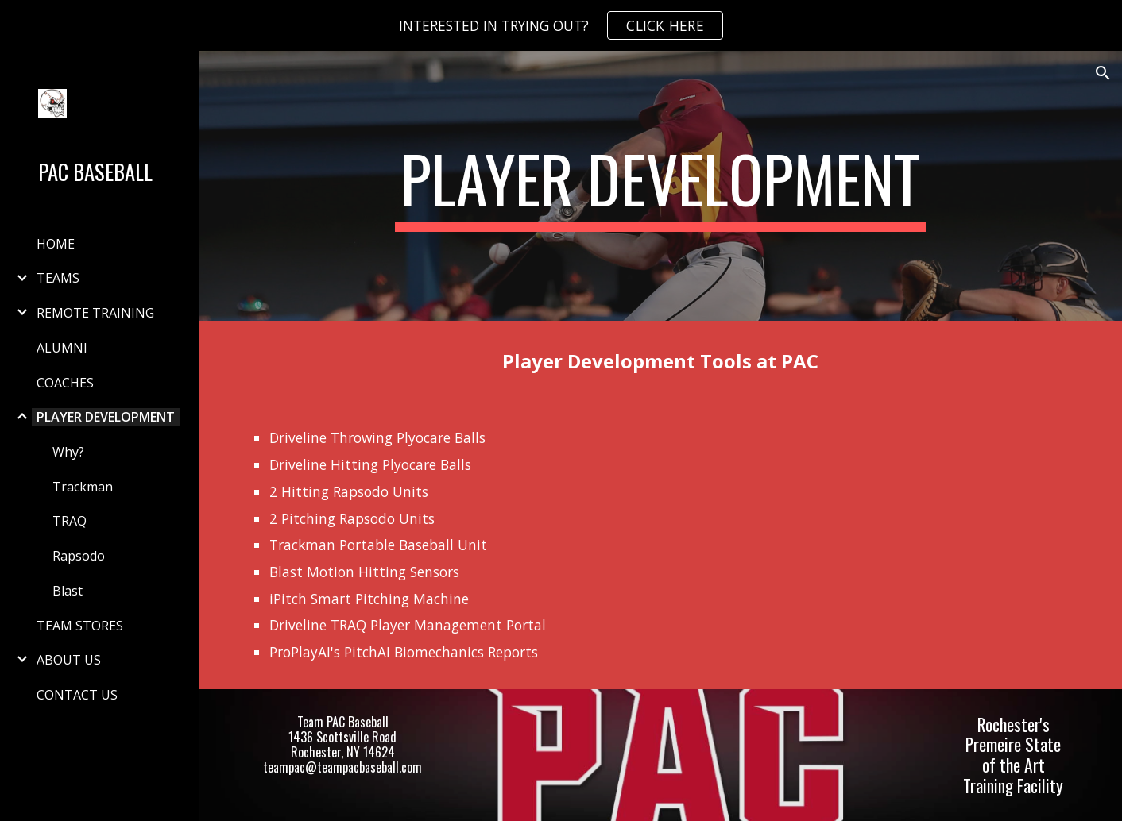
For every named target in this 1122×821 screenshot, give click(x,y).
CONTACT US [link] (77, 694)
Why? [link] (68, 452)
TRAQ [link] (69, 521)
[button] (1103, 73)
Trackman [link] (82, 486)
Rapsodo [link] (78, 556)
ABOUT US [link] (69, 660)
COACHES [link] (65, 382)
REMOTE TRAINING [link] (95, 313)
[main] (660, 185)
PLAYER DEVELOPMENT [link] (106, 417)
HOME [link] (56, 243)
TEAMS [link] (58, 278)
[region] (561, 25)
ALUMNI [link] (62, 348)
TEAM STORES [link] (80, 625)
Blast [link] (67, 590)
